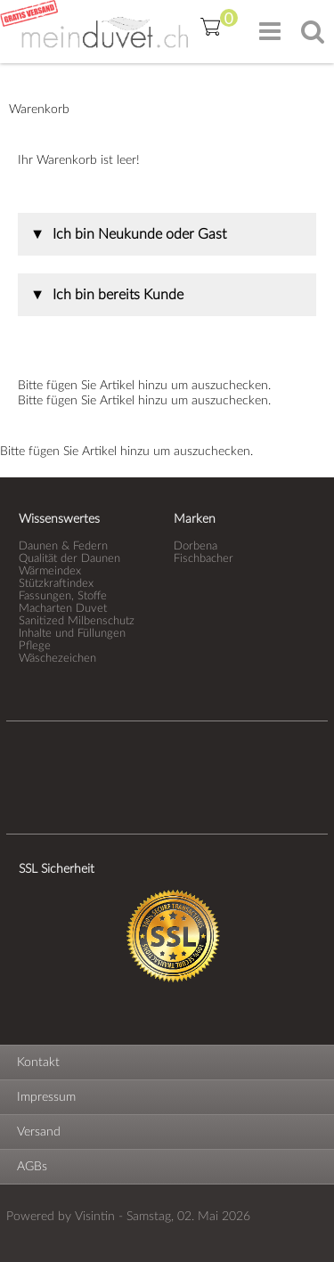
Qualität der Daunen (69, 558)
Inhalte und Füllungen (72, 633)
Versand (39, 1132)
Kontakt (38, 1062)
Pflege (35, 645)
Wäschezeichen (57, 658)
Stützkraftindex (56, 583)
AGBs (32, 1166)
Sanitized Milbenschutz (76, 621)
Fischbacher (203, 558)
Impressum (46, 1097)
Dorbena (195, 546)
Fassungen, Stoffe (63, 596)
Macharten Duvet (63, 608)
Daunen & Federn (63, 546)
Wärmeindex (50, 571)
